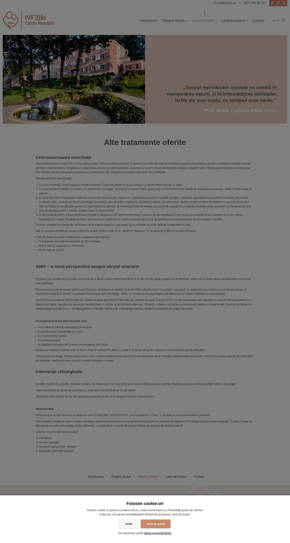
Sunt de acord (156, 523)
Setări (129, 523)
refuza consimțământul (157, 533)
